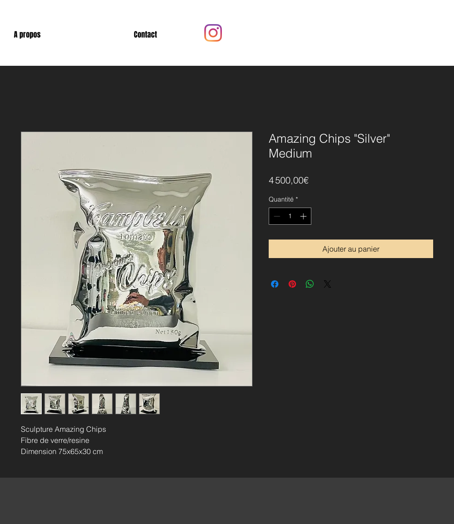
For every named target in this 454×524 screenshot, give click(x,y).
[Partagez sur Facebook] (274, 284)
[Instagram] (213, 33)
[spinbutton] (290, 216)
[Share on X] (327, 284)
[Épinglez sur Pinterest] (292, 284)
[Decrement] (276, 216)
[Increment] (304, 216)
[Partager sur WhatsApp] (309, 284)
